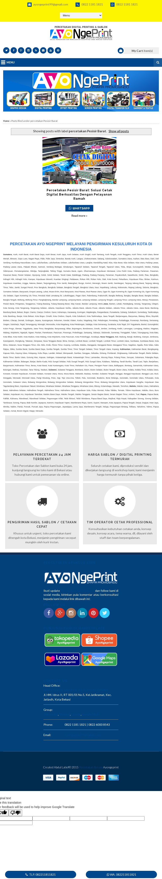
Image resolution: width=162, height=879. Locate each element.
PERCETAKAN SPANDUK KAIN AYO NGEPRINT (75, 690)
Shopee (64, 714)
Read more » (79, 215)
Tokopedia (50, 714)
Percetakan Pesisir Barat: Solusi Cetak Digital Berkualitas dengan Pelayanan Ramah (79, 194)
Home (6, 120)
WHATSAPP (79, 208)
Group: (48, 709)
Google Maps (91, 714)
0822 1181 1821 (89, 5)
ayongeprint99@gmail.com (47, 5)
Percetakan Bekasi (91, 767)
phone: (48, 724)
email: (47, 735)
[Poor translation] (15, 812)
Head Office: (51, 685)
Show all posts (119, 131)
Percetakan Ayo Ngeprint (77, 590)
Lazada (75, 714)
